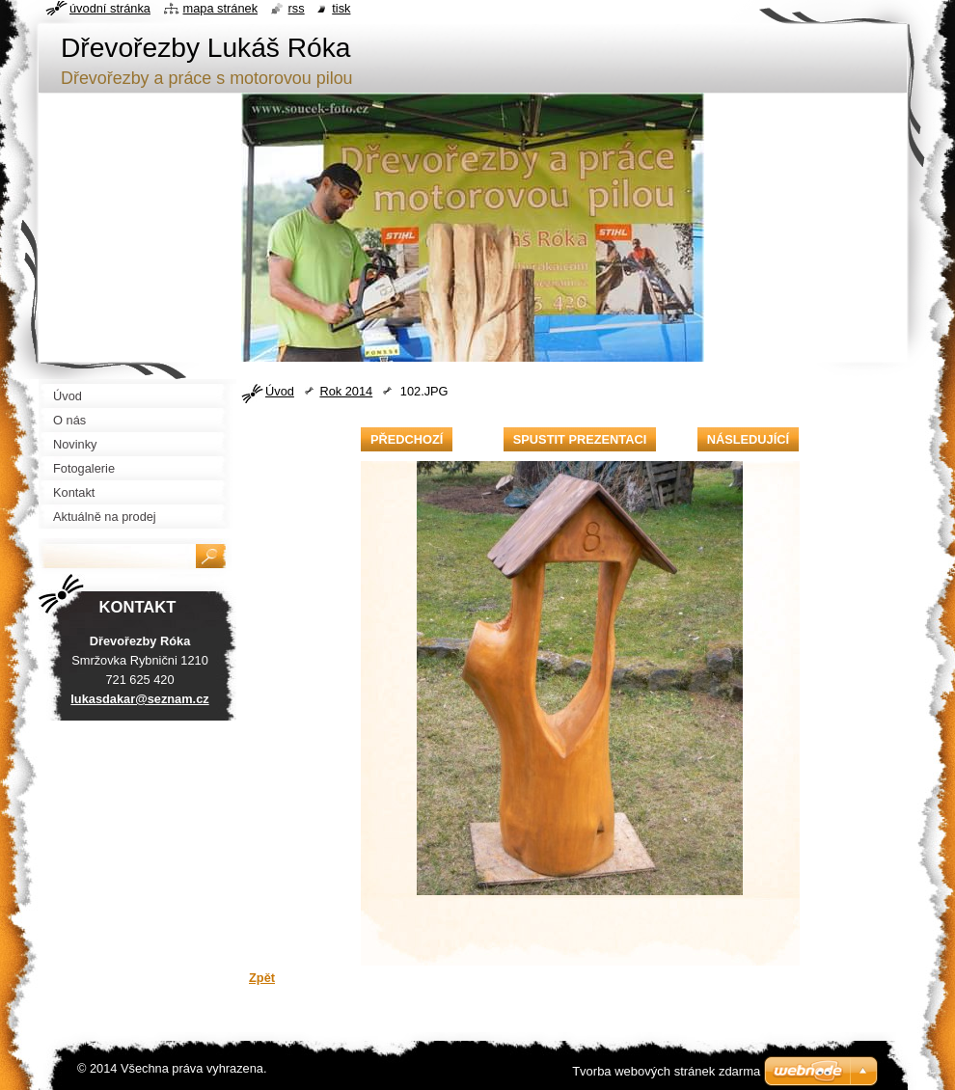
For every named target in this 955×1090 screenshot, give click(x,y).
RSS (296, 8)
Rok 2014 (345, 391)
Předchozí (406, 439)
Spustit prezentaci (579, 439)
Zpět (262, 977)
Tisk (341, 8)
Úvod (279, 391)
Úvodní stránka (109, 8)
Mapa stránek (221, 8)
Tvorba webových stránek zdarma (666, 1071)
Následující (748, 439)
